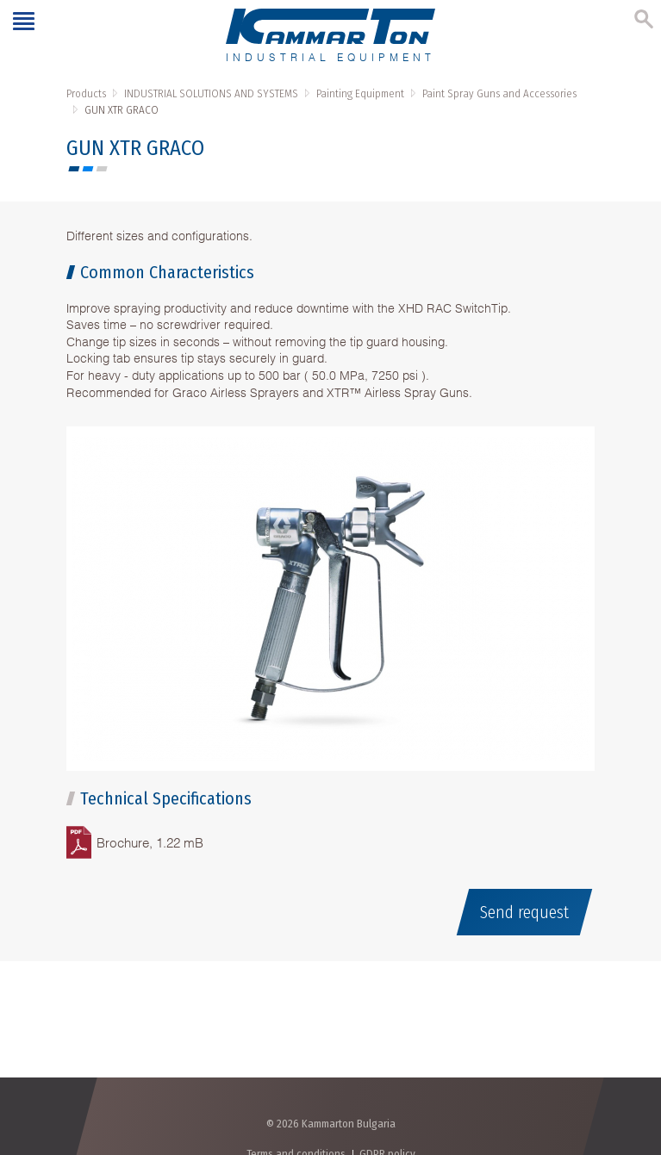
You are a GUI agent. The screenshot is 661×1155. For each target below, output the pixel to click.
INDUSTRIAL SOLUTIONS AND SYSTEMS (211, 93)
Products (86, 93)
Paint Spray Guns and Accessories (499, 93)
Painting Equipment (360, 93)
